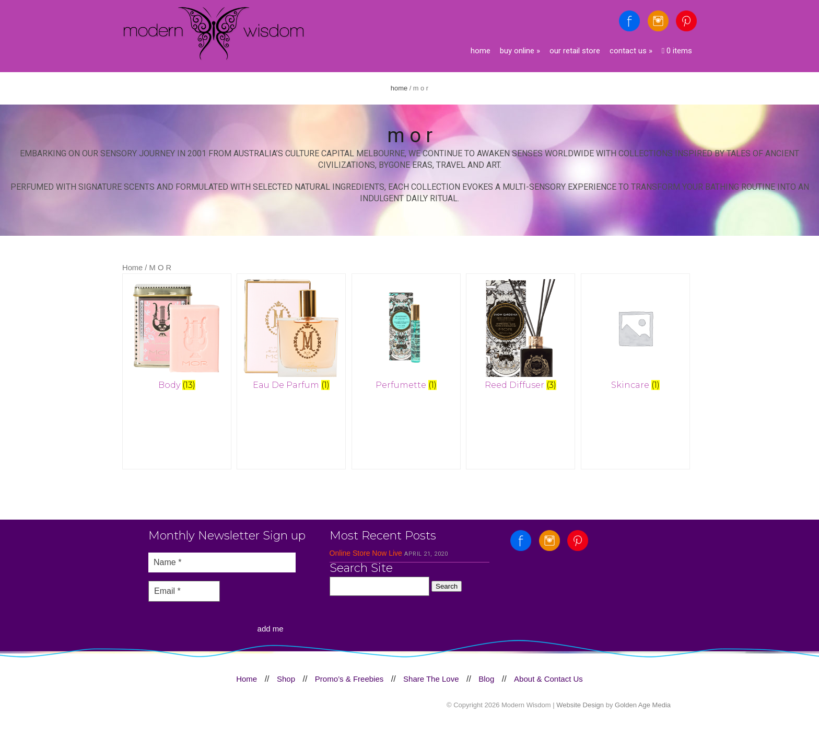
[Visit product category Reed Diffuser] (521, 336)
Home (480, 50)
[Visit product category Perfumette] (406, 336)
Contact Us (631, 50)
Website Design (580, 710)
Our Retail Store (574, 50)
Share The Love (431, 684)
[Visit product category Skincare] (636, 336)
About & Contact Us (548, 684)
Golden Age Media (643, 710)
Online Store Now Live (366, 558)
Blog (486, 684)
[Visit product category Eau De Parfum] (292, 336)
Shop (286, 684)
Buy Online (520, 50)
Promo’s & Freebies (349, 684)
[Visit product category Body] (177, 336)
